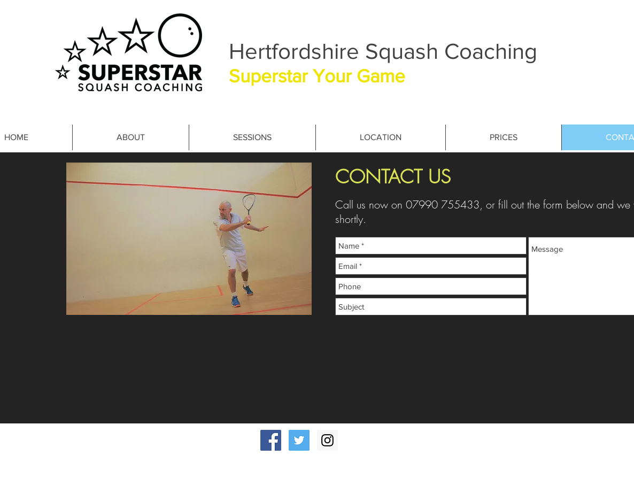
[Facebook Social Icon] (270, 440)
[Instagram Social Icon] (327, 440)
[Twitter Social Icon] (299, 440)
